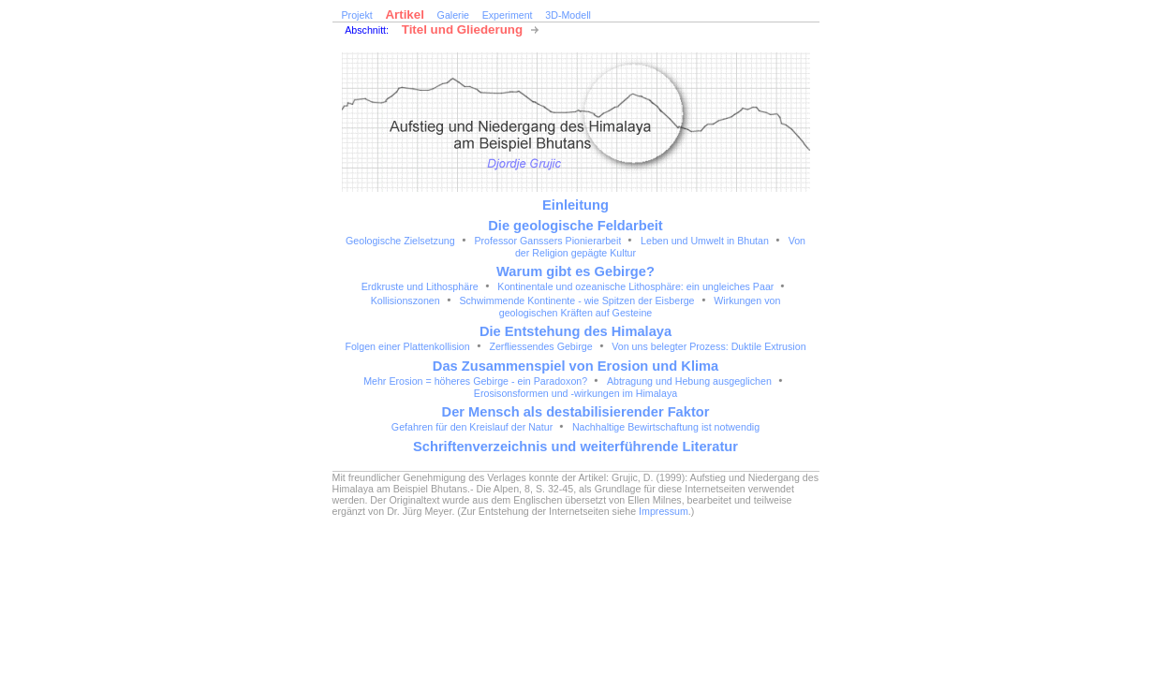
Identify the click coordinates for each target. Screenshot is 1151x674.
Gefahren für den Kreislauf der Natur (472, 426)
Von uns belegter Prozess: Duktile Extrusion (708, 346)
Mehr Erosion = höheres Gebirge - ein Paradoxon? (475, 381)
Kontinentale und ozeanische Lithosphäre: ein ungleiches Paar (635, 286)
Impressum (663, 511)
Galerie (453, 15)
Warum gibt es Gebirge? (575, 271)
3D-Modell (568, 15)
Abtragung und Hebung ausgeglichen (689, 381)
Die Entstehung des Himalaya (575, 331)
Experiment (507, 15)
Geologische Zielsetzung (400, 240)
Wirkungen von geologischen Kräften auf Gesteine (640, 306)
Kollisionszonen (405, 300)
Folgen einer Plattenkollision (407, 346)
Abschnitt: (367, 30)
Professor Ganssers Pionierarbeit (547, 240)
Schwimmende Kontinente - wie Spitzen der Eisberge (576, 300)
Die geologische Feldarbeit (575, 225)
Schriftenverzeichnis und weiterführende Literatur (575, 446)
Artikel (404, 14)
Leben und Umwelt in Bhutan (705, 240)
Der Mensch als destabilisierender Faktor (576, 411)
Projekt (357, 15)
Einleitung (575, 205)
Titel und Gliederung (462, 29)
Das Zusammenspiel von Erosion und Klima (575, 366)
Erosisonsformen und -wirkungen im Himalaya (575, 393)
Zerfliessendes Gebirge (540, 346)
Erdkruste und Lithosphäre (420, 286)
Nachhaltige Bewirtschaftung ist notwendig (666, 426)
